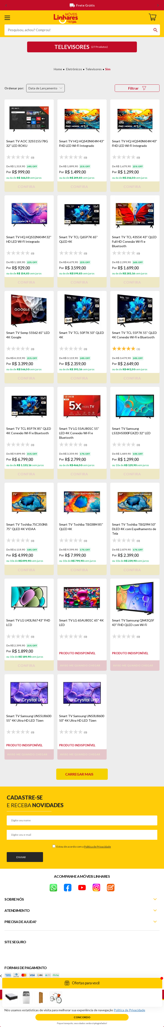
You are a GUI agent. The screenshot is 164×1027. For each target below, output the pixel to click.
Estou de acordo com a (83, 846)
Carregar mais (79, 774)
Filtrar (137, 88)
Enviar (21, 857)
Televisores (93, 69)
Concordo (82, 1017)
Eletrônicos (74, 69)
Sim (107, 69)
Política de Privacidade (97, 846)
